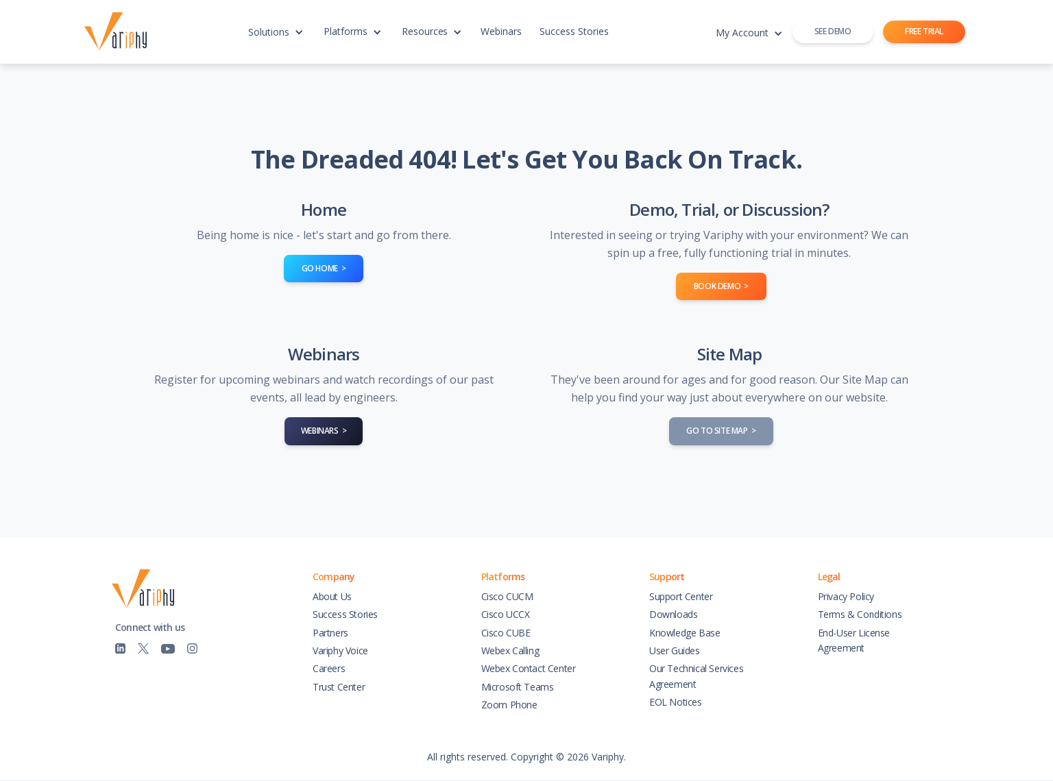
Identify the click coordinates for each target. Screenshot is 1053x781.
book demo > (721, 286)
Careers (329, 668)
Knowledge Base (684, 632)
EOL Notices (675, 701)
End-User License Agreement (854, 640)
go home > (324, 268)
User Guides (674, 650)
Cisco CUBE (506, 632)
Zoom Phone (509, 704)
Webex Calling (510, 650)
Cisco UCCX (505, 614)
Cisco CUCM (507, 596)
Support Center (680, 596)
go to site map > (720, 430)
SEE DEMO (832, 31)
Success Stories (574, 31)
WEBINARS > (324, 430)
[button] (275, 38)
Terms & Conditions (860, 614)
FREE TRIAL (924, 31)
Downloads (673, 614)
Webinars (501, 31)
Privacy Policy (846, 596)
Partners (330, 632)
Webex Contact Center (528, 668)
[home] (119, 32)
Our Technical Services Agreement (696, 676)
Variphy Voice (340, 650)
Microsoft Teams (517, 686)
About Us (332, 596)
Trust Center (339, 686)
